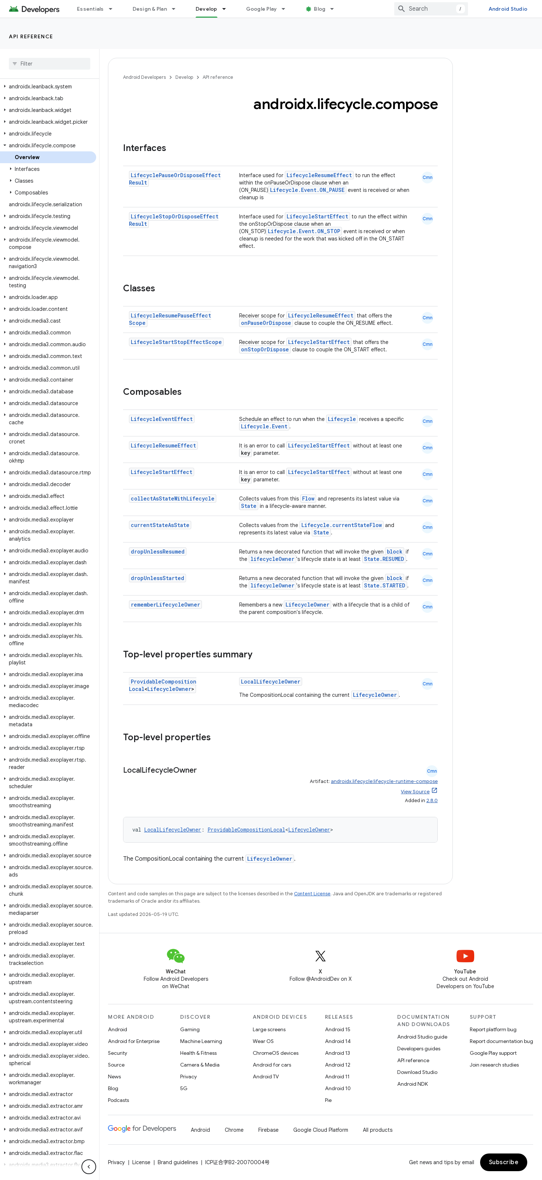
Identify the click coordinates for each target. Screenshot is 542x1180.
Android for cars (272, 1064)
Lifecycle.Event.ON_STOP (304, 231)
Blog (319, 9)
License (141, 1162)
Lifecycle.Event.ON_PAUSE (307, 189)
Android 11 (337, 1076)
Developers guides (418, 1048)
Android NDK (412, 1084)
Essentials (90, 9)
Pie (328, 1100)
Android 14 (338, 1041)
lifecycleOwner (272, 558)
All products (377, 1130)
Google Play (261, 9)
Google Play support (493, 1053)
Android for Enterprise (134, 1041)
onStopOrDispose (265, 349)
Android (117, 1029)
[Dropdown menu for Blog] (335, 9)
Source (116, 1064)
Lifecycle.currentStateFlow (341, 524)
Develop (184, 77)
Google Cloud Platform (320, 1130)
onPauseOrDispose (266, 322)
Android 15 (337, 1029)
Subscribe (504, 1162)
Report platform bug (493, 1029)
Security (117, 1053)
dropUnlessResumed (158, 551)
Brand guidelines (178, 1162)
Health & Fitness (198, 1053)
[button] (48, 86)
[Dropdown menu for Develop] (227, 9)
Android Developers (144, 77)
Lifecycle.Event (264, 426)
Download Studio (417, 1072)
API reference (31, 36)
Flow (308, 498)
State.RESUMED (384, 558)
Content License (312, 894)
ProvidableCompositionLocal (246, 829)
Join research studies (494, 1064)
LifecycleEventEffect (162, 418)
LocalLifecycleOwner (270, 681)
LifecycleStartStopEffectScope (176, 341)
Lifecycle (342, 418)
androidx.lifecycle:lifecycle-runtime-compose (384, 781)
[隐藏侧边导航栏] (88, 1166)
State (248, 505)
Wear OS (263, 1041)
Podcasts (118, 1100)
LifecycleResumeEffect (319, 175)
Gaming (190, 1029)
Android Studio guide (422, 1036)
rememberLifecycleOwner (165, 604)
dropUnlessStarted (157, 578)
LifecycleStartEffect (317, 216)
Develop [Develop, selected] (206, 9)
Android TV (266, 1076)
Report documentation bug (501, 1041)
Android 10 (338, 1088)
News (114, 1076)
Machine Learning (201, 1041)
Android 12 (337, 1064)
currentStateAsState (160, 524)
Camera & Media (200, 1064)
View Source (415, 792)
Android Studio (508, 9)
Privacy (188, 1076)
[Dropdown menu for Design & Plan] (177, 9)
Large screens (269, 1029)
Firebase (268, 1130)
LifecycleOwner (307, 604)
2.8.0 (432, 800)
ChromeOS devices (275, 1053)
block (394, 551)
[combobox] (431, 8)
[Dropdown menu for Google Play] (287, 9)
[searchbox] (49, 64)
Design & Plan (150, 9)
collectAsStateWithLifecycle (172, 498)
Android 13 (337, 1053)
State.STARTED (384, 585)
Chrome (234, 1130)
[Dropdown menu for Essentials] (114, 9)
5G (184, 1088)
